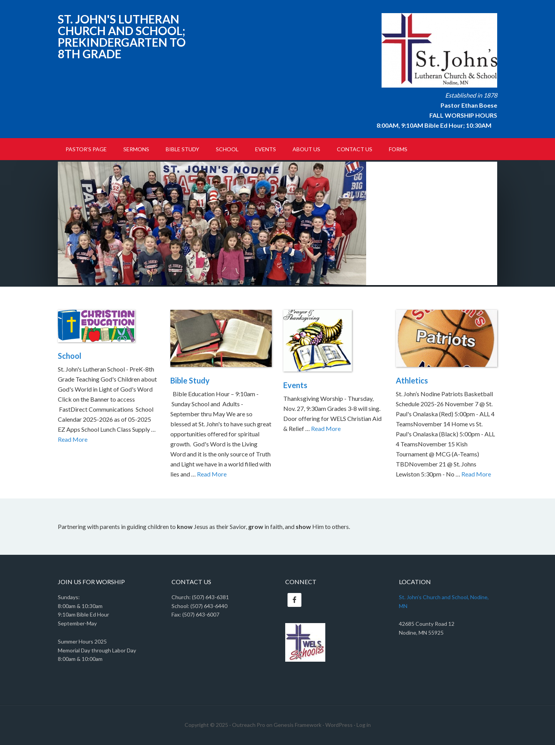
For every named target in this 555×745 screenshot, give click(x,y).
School (69, 355)
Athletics (412, 380)
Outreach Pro (248, 724)
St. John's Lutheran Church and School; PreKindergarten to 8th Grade (122, 36)
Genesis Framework (297, 724)
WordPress (339, 724)
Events (295, 385)
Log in (364, 724)
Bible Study (190, 380)
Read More (72, 439)
